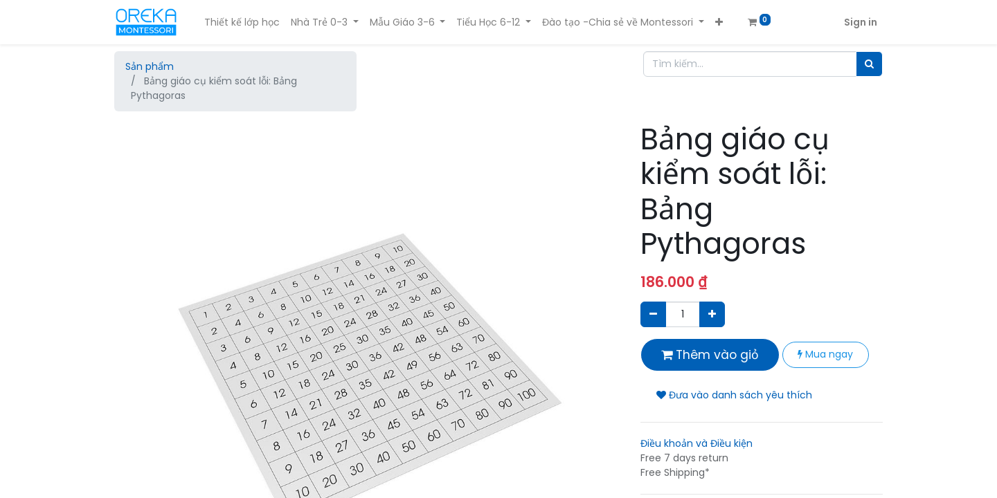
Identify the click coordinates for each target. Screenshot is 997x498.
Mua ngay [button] (825, 354)
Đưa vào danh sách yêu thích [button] (734, 395)
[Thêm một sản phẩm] (712, 314)
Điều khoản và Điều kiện (696, 443)
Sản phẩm (149, 66)
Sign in (860, 22)
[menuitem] (242, 22)
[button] (719, 22)
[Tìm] (869, 64)
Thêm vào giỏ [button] (710, 355)
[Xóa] (653, 314)
